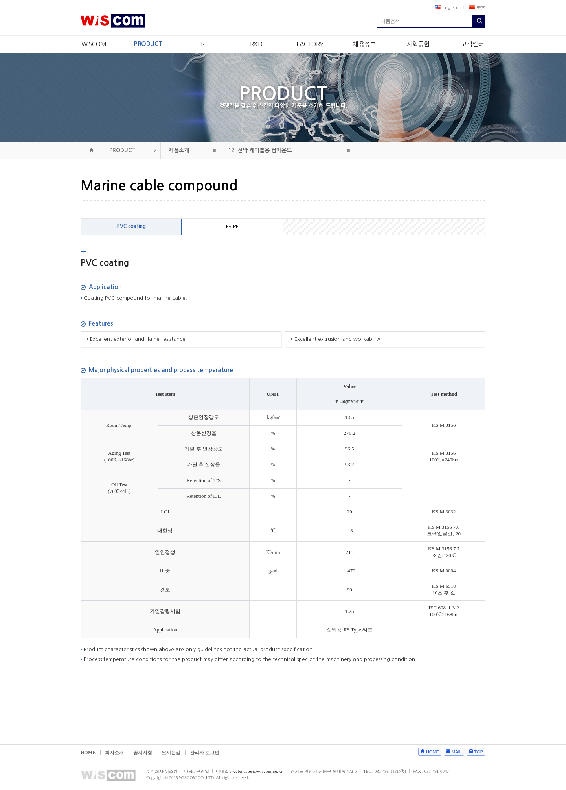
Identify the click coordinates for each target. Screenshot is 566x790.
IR (201, 44)
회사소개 (114, 752)
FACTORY (310, 44)
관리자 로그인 (204, 752)
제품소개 (179, 150)
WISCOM (94, 44)
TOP (478, 751)
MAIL (457, 751)
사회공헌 (418, 44)
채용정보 (364, 44)
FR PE (232, 226)
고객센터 (472, 44)
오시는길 (171, 752)
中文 (477, 7)
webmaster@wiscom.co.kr (257, 771)
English (446, 7)
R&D (256, 44)
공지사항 (142, 752)
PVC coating (131, 226)
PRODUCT (148, 44)
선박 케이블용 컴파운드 (260, 150)
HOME (88, 752)
